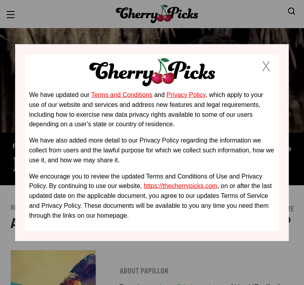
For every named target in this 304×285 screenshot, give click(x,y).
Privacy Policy (186, 94)
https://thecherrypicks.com (180, 185)
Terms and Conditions (121, 94)
